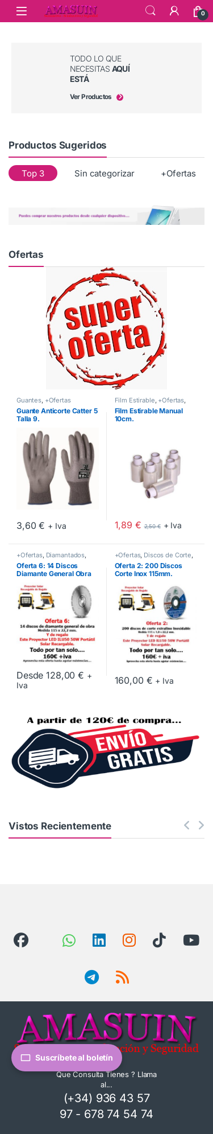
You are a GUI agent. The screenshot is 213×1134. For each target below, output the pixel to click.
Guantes (28, 400)
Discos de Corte (167, 555)
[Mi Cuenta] (174, 11)
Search (150, 11)
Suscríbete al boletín (66, 1058)
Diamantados (65, 555)
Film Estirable (135, 400)
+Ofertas (178, 173)
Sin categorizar (104, 173)
